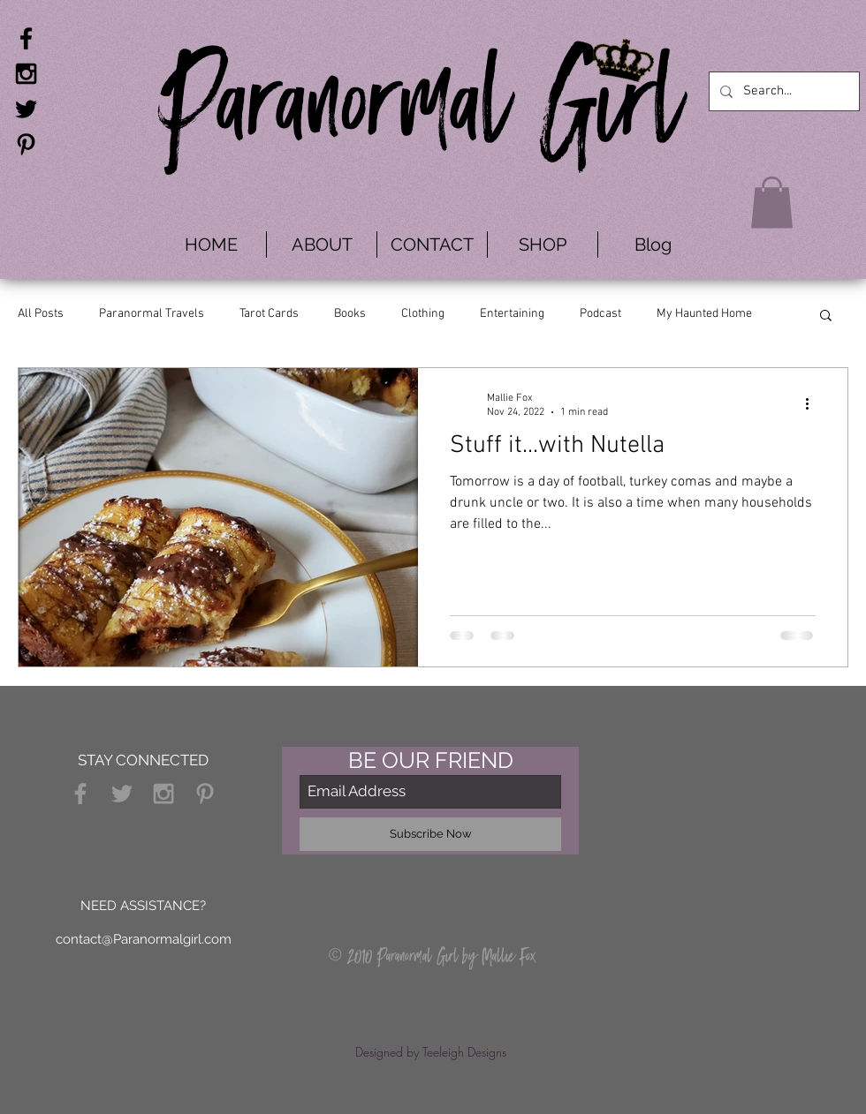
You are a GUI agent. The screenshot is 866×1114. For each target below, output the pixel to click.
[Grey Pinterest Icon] (205, 793)
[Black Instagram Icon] (26, 73)
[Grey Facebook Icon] (80, 793)
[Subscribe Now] (430, 834)
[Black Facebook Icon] (26, 38)
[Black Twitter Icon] (26, 109)
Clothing (422, 313)
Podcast (600, 313)
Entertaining (512, 313)
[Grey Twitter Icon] (122, 793)
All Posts (41, 313)
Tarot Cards (269, 313)
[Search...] (782, 91)
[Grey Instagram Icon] (163, 793)
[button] (772, 203)
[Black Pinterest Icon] (26, 144)
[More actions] (813, 404)
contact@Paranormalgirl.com (144, 939)
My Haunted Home (704, 313)
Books (350, 313)
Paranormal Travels (151, 313)
